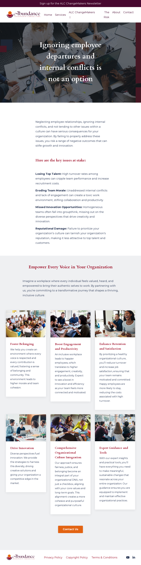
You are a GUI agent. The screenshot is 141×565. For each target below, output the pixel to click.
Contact (128, 12)
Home (48, 14)
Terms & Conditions (104, 557)
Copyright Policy (77, 557)
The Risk (106, 15)
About (116, 12)
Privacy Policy (53, 557)
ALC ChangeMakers (82, 15)
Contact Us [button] (70, 529)
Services (60, 14)
